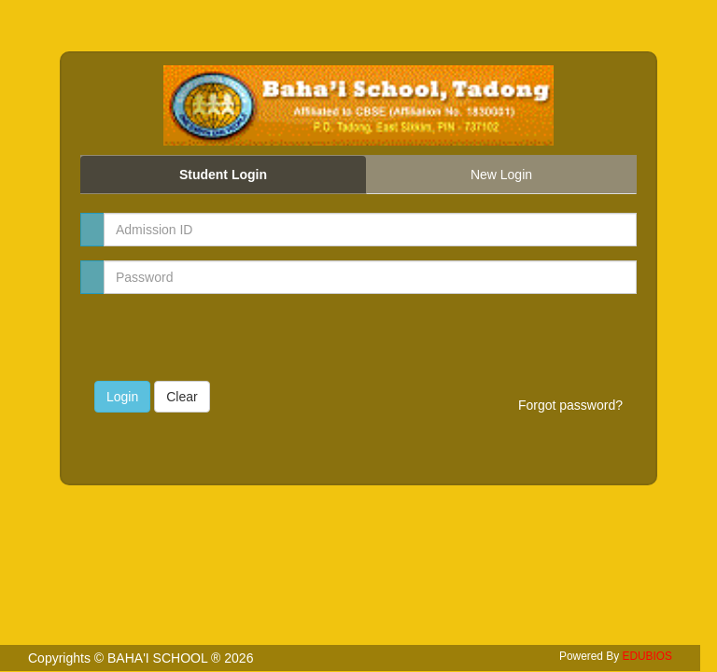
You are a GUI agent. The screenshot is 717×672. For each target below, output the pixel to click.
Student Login (223, 174)
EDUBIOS (647, 656)
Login (122, 396)
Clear (181, 396)
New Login (501, 174)
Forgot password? (570, 405)
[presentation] (203, 336)
